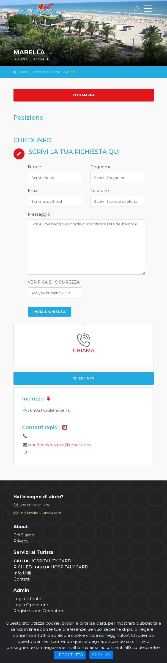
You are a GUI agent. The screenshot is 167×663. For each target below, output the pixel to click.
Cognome (101, 166)
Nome (34, 166)
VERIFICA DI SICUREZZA (54, 282)
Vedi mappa (83, 95)
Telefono (100, 190)
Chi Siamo (23, 535)
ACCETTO (101, 654)
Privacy (20, 541)
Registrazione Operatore (39, 610)
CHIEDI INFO (83, 378)
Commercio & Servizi (46, 72)
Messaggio (39, 214)
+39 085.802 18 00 (35, 505)
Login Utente (27, 598)
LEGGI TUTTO (69, 655)
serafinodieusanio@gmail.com (59, 444)
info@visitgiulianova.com (40, 512)
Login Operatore (30, 604)
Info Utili (22, 573)
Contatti (21, 579)
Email (33, 190)
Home (23, 72)
